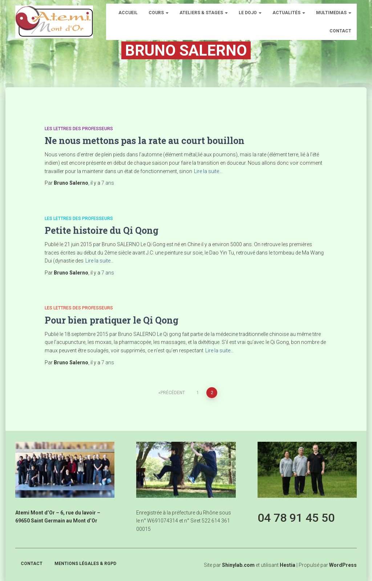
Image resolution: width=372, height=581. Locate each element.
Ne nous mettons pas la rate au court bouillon (144, 141)
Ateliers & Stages (203, 12)
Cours (159, 12)
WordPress (343, 565)
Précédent (173, 392)
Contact (340, 30)
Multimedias (333, 12)
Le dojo (250, 12)
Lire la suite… (208, 171)
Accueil (128, 12)
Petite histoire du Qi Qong (101, 230)
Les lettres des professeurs (79, 128)
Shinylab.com (238, 565)
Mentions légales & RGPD (85, 563)
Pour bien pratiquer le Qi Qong (111, 320)
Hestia (287, 565)
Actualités (288, 12)
